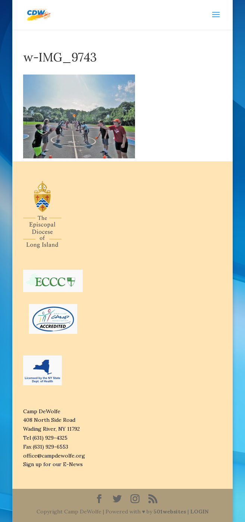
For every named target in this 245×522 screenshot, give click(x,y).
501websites (170, 511)
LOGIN (199, 511)
